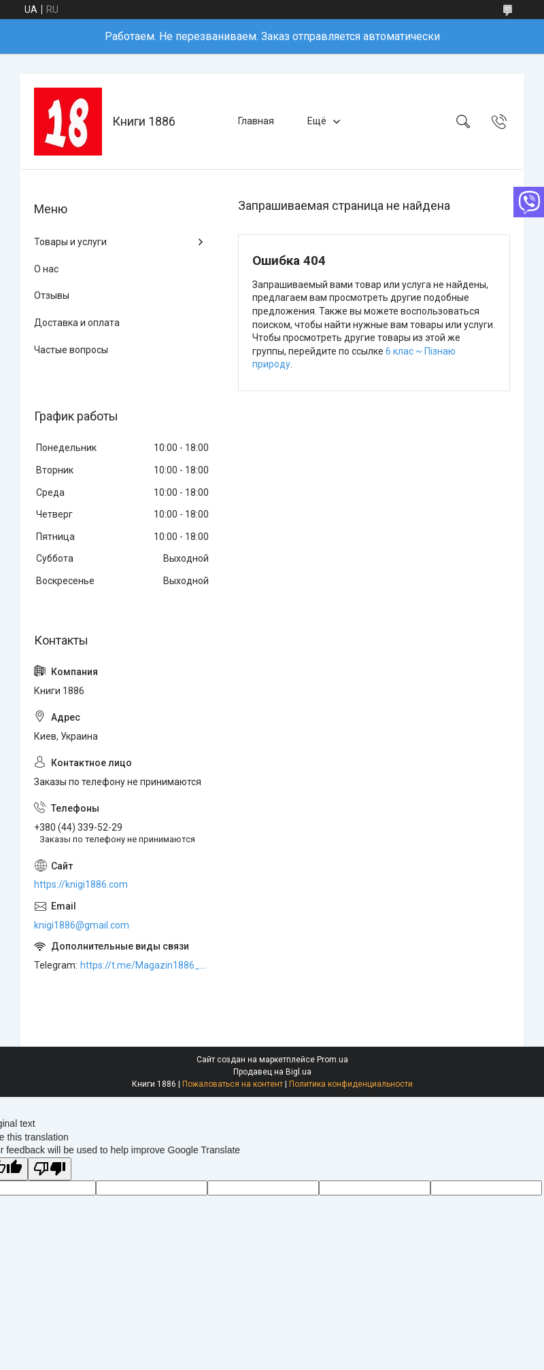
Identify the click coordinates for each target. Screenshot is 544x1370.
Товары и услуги (70, 241)
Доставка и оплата (77, 322)
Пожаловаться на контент (232, 1084)
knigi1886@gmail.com (81, 925)
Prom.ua (332, 1059)
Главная (256, 120)
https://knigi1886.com (81, 884)
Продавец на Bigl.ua (272, 1072)
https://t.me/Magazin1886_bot (145, 965)
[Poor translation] (49, 1169)
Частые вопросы (71, 349)
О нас (46, 269)
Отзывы (51, 295)
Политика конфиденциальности (351, 1084)
